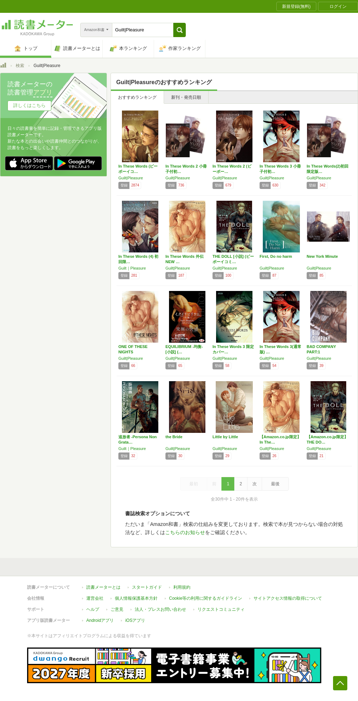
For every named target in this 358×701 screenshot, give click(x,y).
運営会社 (94, 598)
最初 (193, 483)
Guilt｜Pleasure (132, 268)
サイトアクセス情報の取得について (288, 598)
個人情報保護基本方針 (136, 598)
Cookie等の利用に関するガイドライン (205, 598)
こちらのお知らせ (185, 532)
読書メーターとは (103, 587)
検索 (20, 65)
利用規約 (181, 587)
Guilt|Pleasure (130, 178)
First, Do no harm (276, 256)
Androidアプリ (100, 620)
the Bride (174, 437)
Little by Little (225, 437)
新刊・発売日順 (186, 97)
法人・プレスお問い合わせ (160, 609)
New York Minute (322, 256)
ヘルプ (92, 609)
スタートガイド (147, 587)
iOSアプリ (135, 620)
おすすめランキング (137, 97)
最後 (275, 483)
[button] (179, 30)
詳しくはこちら (29, 105)
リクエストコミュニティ (221, 609)
